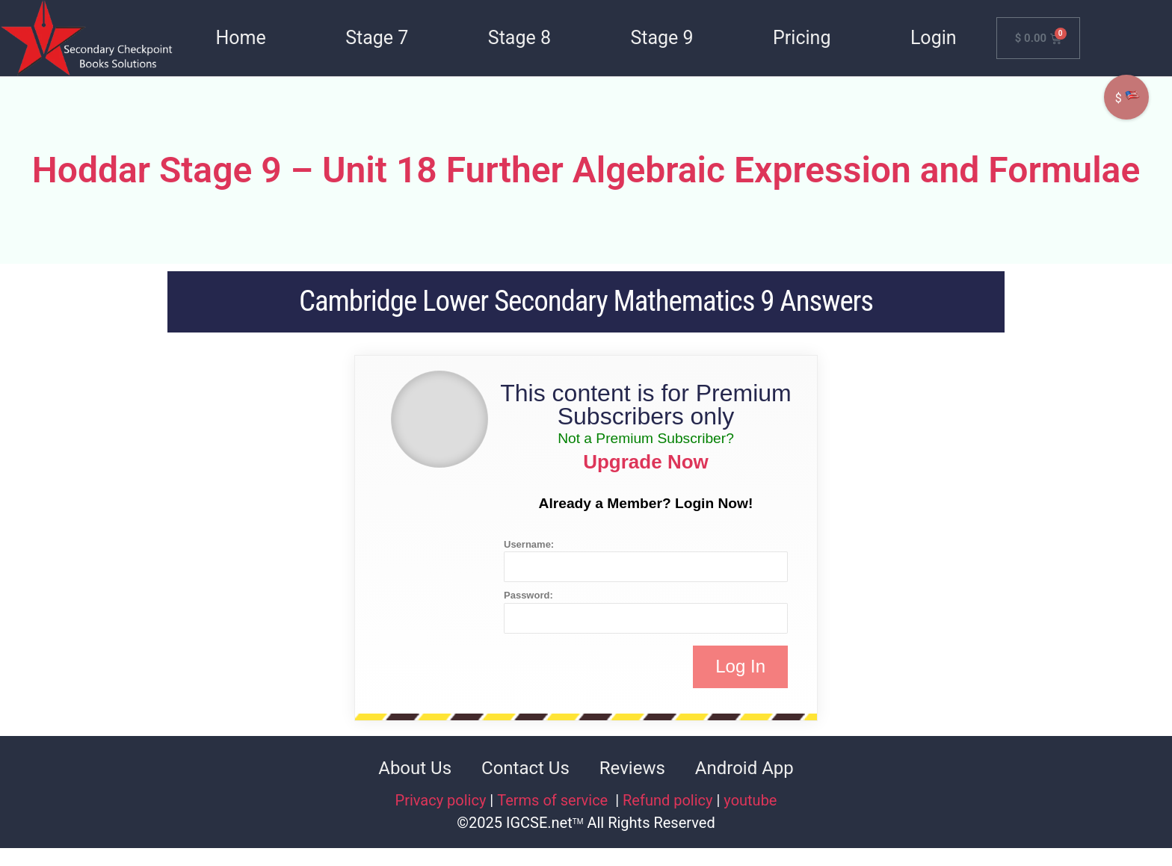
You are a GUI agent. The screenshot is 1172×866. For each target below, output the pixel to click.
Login (933, 38)
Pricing (801, 38)
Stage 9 (661, 38)
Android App (744, 768)
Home (240, 38)
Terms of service (554, 800)
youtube (750, 800)
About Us (414, 768)
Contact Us (525, 768)
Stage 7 (376, 38)
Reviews (632, 768)
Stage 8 (519, 38)
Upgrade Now (646, 462)
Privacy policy (441, 800)
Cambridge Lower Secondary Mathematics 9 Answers (586, 301)
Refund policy (668, 800)
